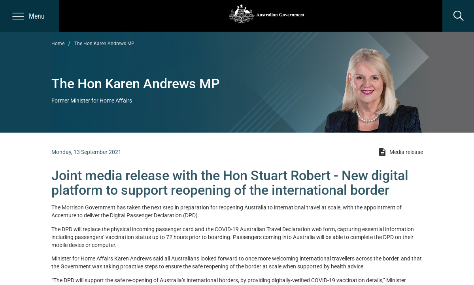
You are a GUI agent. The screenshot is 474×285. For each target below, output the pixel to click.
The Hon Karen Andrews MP (104, 43)
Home (57, 43)
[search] (458, 16)
